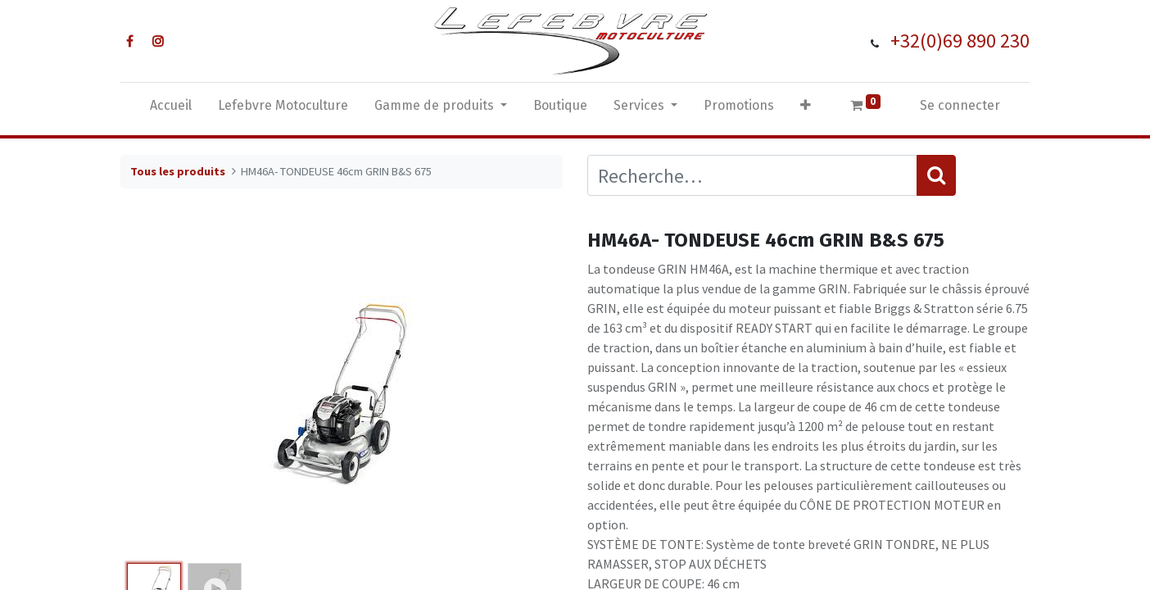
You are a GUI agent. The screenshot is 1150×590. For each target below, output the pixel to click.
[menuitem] (171, 109)
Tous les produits (177, 171)
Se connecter (960, 105)
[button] (805, 109)
